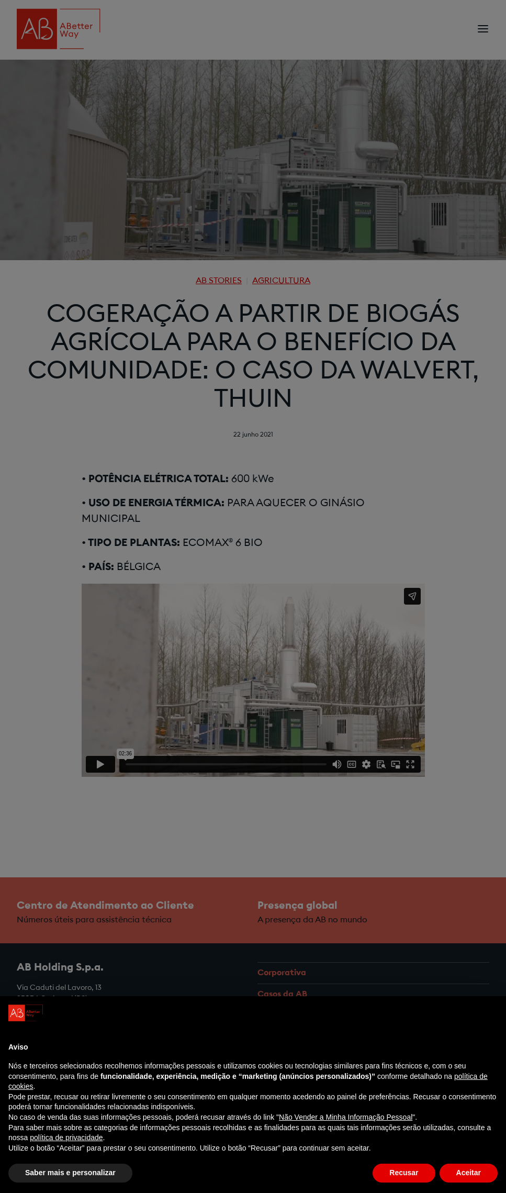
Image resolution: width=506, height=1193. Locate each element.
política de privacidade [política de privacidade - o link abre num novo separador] (66, 1137)
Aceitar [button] (468, 1172)
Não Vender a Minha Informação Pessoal (345, 1117)
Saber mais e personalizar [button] (70, 1172)
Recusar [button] (403, 1172)
